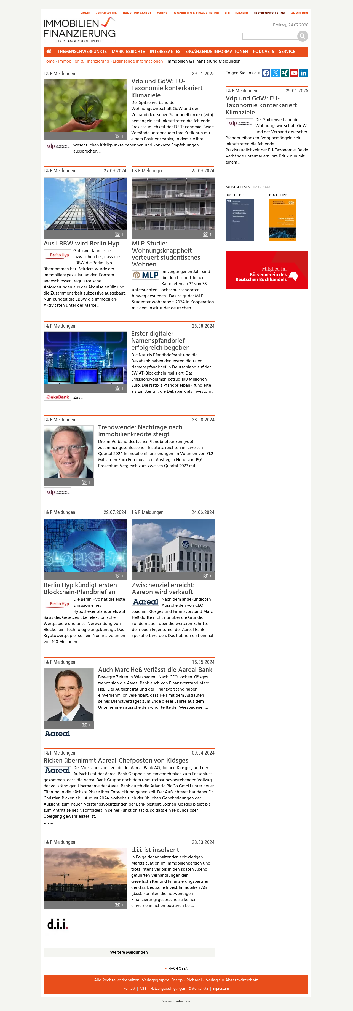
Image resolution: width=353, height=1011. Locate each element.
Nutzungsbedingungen (167, 989)
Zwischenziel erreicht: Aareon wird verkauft (163, 589)
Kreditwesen (106, 13)
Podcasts (263, 51)
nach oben (178, 969)
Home (85, 13)
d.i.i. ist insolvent (155, 850)
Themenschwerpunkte (82, 51)
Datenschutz (198, 989)
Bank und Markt (137, 13)
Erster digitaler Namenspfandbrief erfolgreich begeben (160, 341)
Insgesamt (262, 187)
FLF (227, 13)
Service (287, 51)
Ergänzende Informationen (138, 61)
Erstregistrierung (269, 13)
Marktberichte (128, 51)
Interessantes (165, 51)
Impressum (220, 989)
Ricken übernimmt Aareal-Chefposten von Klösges (116, 761)
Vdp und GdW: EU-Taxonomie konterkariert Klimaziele (167, 88)
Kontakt (129, 989)
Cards (162, 13)
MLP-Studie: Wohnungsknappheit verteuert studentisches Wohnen (166, 254)
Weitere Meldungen (129, 952)
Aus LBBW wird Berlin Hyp (81, 244)
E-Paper (241, 13)
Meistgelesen (238, 187)
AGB (143, 989)
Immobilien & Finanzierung (196, 13)
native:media (183, 1001)
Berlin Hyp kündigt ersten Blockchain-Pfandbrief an (80, 589)
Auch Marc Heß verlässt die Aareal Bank (155, 670)
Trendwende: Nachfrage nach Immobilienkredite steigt (140, 431)
